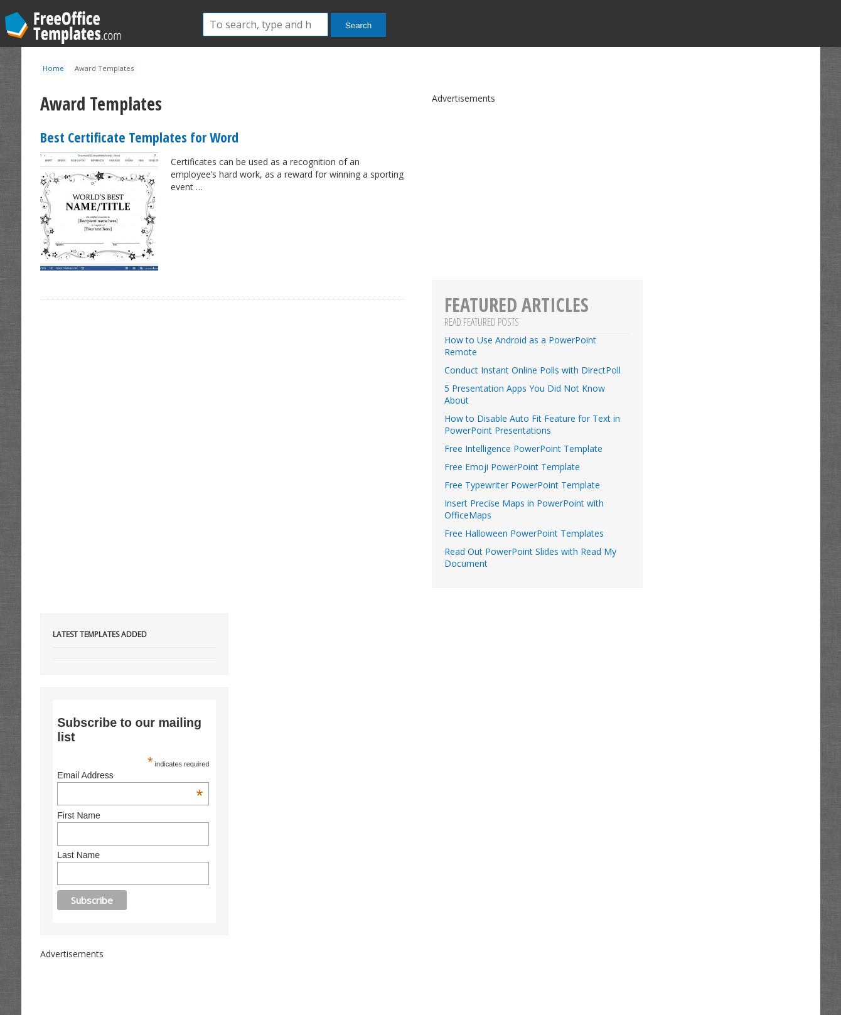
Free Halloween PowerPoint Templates (524, 533)
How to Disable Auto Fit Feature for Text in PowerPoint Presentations (532, 424)
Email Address (130, 775)
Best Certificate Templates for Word (139, 136)
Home (53, 68)
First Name (78, 815)
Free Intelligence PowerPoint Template (523, 448)
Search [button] (358, 25)
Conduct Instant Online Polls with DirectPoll (532, 370)
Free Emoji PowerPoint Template (512, 467)
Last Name (78, 855)
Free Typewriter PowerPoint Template (522, 485)
